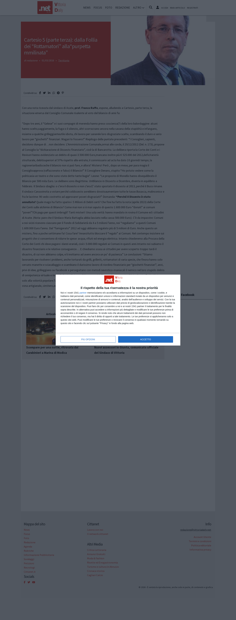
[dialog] (118, 310)
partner (83, 293)
